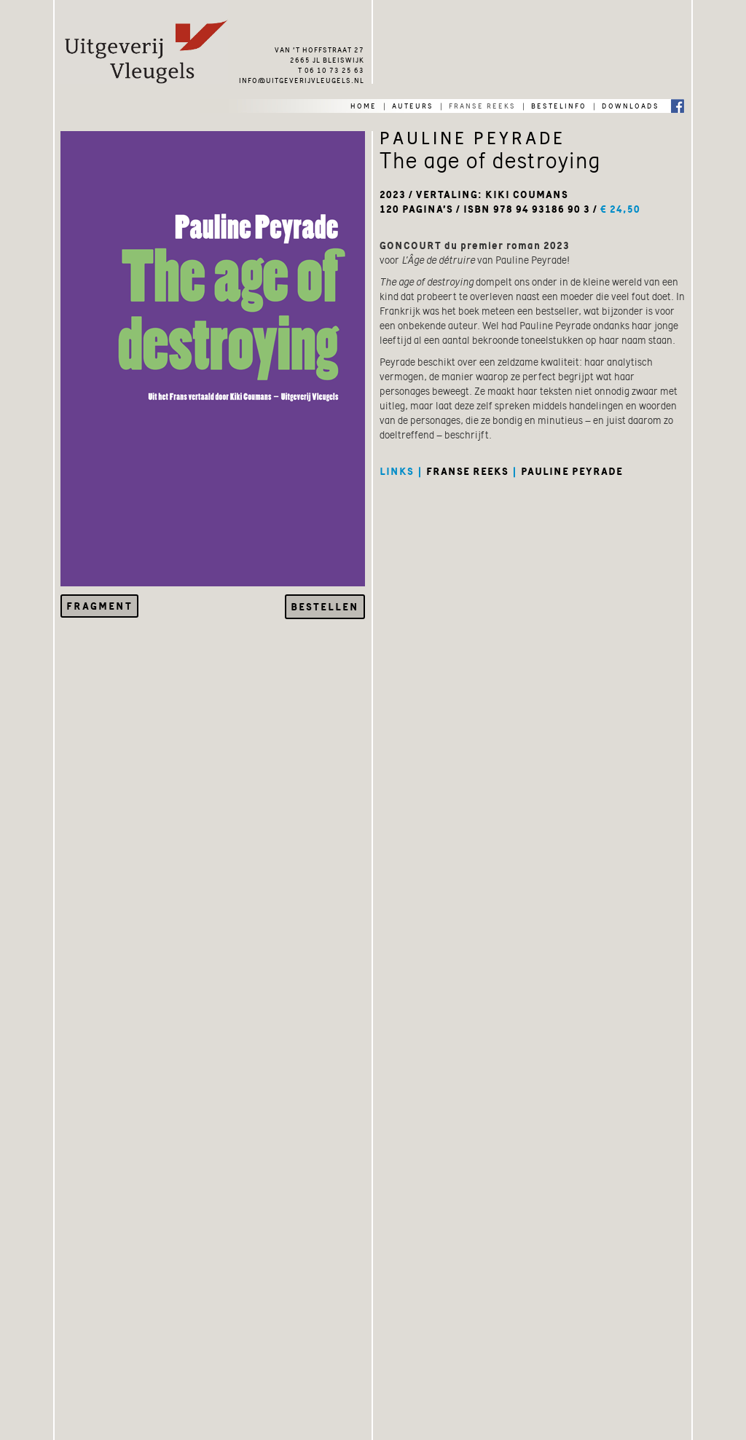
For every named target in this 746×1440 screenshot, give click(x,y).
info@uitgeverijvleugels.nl (301, 79)
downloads (630, 105)
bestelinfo (558, 105)
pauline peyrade (572, 471)
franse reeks (482, 105)
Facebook (677, 105)
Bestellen (325, 606)
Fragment (99, 606)
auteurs (412, 105)
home (363, 105)
